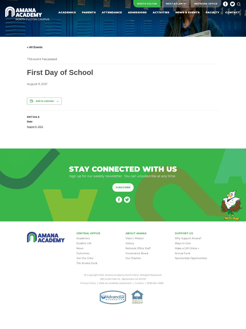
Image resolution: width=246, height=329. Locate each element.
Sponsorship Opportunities (191, 258)
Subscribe (123, 187)
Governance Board (137, 253)
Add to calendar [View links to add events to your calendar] (45, 101)
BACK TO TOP (123, 287)
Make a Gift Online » (187, 248)
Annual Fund (182, 253)
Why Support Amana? (188, 238)
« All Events (35, 47)
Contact (139, 283)
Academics (83, 238)
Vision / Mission (135, 238)
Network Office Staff (138, 248)
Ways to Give (183, 243)
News (79, 248)
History (130, 243)
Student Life (83, 243)
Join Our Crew (84, 258)
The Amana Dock (86, 263)
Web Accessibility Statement (115, 283)
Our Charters (133, 258)
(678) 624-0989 (155, 283)
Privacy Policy (88, 283)
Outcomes (82, 253)
